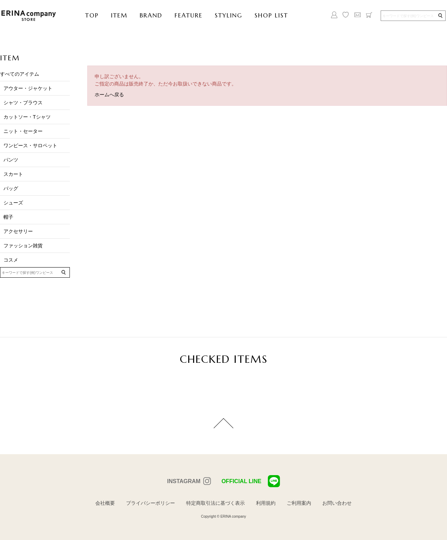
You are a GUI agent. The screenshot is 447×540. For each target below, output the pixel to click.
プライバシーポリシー (150, 503)
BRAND (151, 15)
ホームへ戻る (109, 94)
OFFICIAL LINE (250, 481)
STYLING (228, 15)
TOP (92, 15)
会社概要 (105, 503)
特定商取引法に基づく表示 (215, 503)
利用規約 (266, 503)
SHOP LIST (271, 15)
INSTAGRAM (183, 481)
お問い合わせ (337, 503)
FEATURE (189, 15)
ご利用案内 (299, 503)
